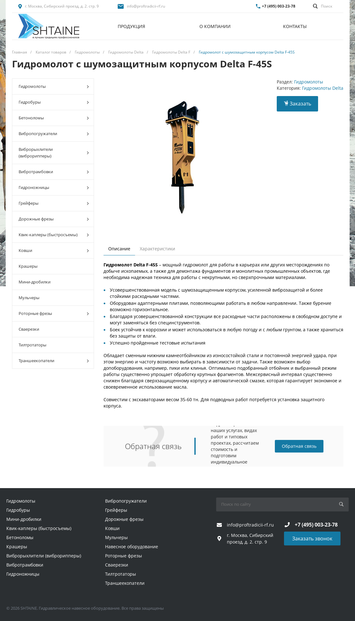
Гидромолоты (54, 86)
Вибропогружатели (54, 134)
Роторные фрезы (54, 313)
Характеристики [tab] (157, 249)
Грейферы (54, 203)
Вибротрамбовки (54, 172)
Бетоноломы (54, 118)
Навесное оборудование (131, 547)
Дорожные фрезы (54, 219)
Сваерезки (29, 329)
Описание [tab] (119, 249)
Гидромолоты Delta (322, 88)
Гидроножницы (54, 188)
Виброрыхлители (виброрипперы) (54, 152)
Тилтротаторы (32, 345)
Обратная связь (299, 446)
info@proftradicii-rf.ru (146, 6)
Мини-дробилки (34, 282)
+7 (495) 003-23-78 (278, 6)
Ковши (54, 251)
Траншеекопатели (54, 361)
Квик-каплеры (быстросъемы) (54, 235)
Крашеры (28, 266)
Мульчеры (29, 297)
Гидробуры (54, 102)
